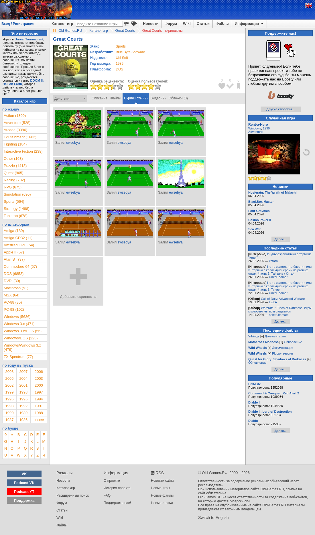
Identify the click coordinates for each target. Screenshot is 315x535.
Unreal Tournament (29, 39)
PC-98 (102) (14, 309)
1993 (9, 406)
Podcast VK (24, 483)
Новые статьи (162, 503)
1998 (23, 392)
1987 (9, 420)
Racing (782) (14, 180)
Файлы (222, 23)
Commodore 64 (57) (20, 266)
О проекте (112, 481)
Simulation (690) (17, 194)
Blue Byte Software (130, 52)
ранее (39, 420)
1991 (39, 406)
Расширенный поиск (72, 495)
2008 (9, 371)
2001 (23, 385)
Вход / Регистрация (17, 24)
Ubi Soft (122, 58)
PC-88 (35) (13, 302)
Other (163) (13, 158)
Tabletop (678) (15, 216)
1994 (39, 399)
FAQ (107, 495)
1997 (39, 392)
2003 (39, 378)
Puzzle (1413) (15, 166)
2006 (39, 371)
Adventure (255, 131)
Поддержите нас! (117, 503)
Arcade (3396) (15, 130)
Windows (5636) (17, 316)
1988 (39, 413)
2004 (23, 378)
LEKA (273, 302)
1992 (23, 406)
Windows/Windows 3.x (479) (22, 347)
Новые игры (160, 488)
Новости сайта (162, 481)
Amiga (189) (14, 231)
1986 (23, 420)
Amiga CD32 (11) (18, 238)
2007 (23, 371)
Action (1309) (15, 115)
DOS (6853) (13, 274)
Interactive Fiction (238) (23, 151)
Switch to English (213, 517)
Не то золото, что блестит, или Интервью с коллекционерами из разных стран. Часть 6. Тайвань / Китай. (280, 270)
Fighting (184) (15, 144)
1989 (119, 64)
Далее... (280, 239)
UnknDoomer (278, 277)
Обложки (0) (178, 98)
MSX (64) (11, 295)
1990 (9, 413)
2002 (9, 385)
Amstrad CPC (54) (19, 245)
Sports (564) (14, 201)
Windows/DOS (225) (21, 338)
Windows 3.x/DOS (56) (23, 331)
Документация (275, 336)
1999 (9, 392)
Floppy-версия (282, 353)
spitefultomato (278, 314)
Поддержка (24, 500)
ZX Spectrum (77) (18, 357)
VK (24, 474)
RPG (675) (12, 187)
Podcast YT (24, 491)
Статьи (203, 23)
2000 (39, 385)
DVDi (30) (12, 281)
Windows (254, 128)
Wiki (187, 23)
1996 (9, 399)
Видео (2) (158, 98)
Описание (99, 98)
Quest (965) (13, 173)
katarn (273, 261)
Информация (249, 23)
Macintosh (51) (16, 288)
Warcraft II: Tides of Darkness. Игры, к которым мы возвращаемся (280, 309)
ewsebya (73, 143)
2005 (9, 378)
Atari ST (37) (14, 259)
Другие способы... (280, 109)
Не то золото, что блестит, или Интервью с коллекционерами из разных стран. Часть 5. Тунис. (280, 286)
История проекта (117, 488)
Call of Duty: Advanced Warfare (283, 298)
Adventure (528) (17, 123)
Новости (151, 23)
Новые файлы (162, 495)
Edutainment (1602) (20, 137)
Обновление (293, 342)
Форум (171, 23)
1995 (23, 399)
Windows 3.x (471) (19, 324)
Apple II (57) (14, 252)
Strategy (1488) (16, 208)
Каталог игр (62, 23)
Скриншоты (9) (135, 98)
